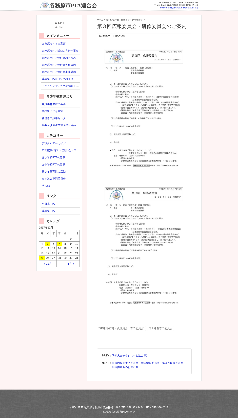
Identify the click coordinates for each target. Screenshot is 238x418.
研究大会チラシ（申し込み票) (129, 355)
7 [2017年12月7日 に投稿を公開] (59, 243)
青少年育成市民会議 (54, 104)
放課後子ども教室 (52, 111)
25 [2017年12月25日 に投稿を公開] (41, 257)
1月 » (71, 263)
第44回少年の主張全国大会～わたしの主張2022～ (71, 125)
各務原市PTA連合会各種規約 (59, 64)
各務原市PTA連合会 (73, 5)
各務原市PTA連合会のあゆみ (59, 57)
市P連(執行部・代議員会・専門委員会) (121, 328)
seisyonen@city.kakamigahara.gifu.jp (179, 7)
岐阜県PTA (48, 210)
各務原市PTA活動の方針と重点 (60, 50)
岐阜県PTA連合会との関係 (57, 78)
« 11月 (48, 263)
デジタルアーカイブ (54, 143)
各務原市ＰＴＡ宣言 (54, 43)
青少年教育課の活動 (54, 171)
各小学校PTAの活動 (53, 157)
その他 (46, 185)
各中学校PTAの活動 (53, 164)
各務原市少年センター (55, 118)
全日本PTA (48, 203)
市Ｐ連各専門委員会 (160, 328)
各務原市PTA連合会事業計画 (59, 71)
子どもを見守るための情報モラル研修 (64, 86)
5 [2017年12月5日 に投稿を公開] (48, 243)
